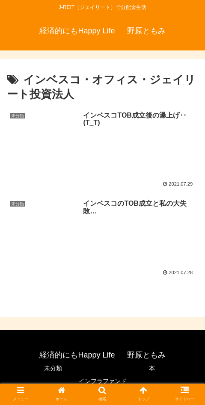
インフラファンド (103, 381)
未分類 (53, 368)
